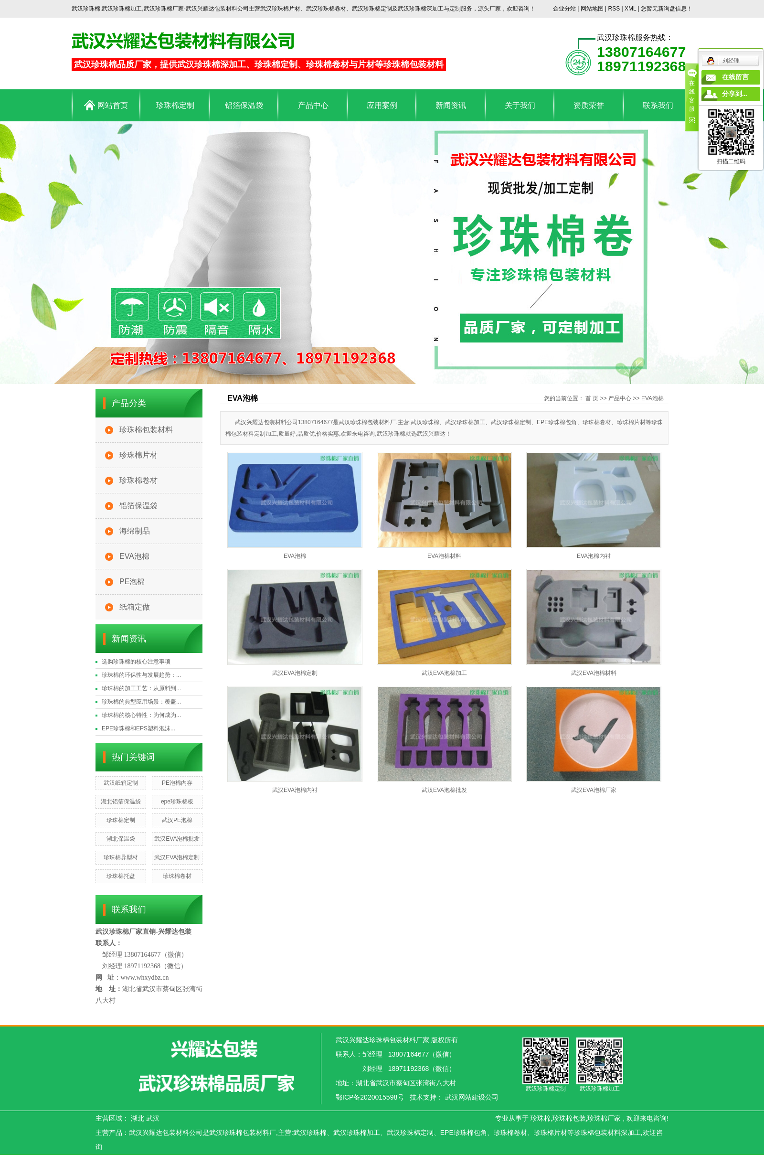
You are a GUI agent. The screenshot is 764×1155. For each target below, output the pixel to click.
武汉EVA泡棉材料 (593, 673)
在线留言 (735, 77)
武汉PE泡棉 (177, 820)
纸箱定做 (134, 607)
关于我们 (520, 105)
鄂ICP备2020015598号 (370, 1097)
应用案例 (382, 105)
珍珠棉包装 (569, 1118)
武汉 (152, 1118)
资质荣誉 (588, 105)
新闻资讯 (450, 105)
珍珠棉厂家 (604, 1118)
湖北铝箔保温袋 (121, 801)
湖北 (137, 1118)
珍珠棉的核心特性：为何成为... (141, 715)
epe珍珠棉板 (177, 801)
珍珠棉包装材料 (146, 430)
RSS (614, 8)
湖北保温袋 (120, 838)
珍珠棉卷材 (138, 480)
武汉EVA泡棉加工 (444, 673)
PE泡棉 (132, 582)
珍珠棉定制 (175, 105)
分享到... (734, 93)
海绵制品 (134, 531)
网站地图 (593, 8)
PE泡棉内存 (177, 783)
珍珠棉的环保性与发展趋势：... (141, 675)
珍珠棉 (541, 1118)
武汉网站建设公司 (472, 1097)
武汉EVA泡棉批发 (177, 838)
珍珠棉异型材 (121, 857)
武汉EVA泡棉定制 (177, 857)
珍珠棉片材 (138, 455)
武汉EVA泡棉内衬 (295, 790)
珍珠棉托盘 (120, 876)
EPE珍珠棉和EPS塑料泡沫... (138, 728)
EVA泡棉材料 (444, 556)
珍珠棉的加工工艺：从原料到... (141, 688)
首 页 (591, 398)
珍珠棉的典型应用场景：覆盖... (141, 701)
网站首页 (105, 105)
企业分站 (564, 8)
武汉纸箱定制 (121, 783)
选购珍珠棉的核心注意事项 (136, 661)
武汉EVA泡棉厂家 (593, 790)
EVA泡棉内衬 (594, 556)
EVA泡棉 (134, 556)
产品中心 (313, 105)
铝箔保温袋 (244, 105)
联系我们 (658, 105)
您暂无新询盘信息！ (666, 8)
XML (630, 8)
